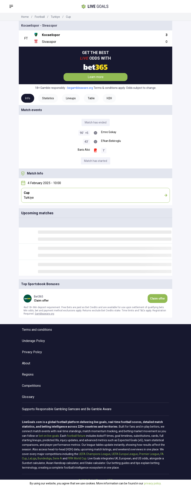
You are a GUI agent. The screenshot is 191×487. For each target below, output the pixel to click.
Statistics (48, 98)
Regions (28, 374)
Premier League (149, 454)
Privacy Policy (32, 352)
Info (27, 98)
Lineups (71, 98)
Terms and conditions (37, 330)
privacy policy (152, 483)
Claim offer (157, 298)
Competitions (31, 386)
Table (91, 98)
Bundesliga (45, 458)
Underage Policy (33, 341)
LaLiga (32, 458)
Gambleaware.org (44, 313)
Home (25, 16)
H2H (109, 98)
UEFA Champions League (94, 454)
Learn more (95, 77)
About (26, 363)
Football (40, 16)
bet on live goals (49, 435)
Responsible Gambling (51, 409)
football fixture (76, 435)
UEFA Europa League (125, 454)
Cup (68, 16)
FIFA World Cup (77, 458)
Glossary (28, 397)
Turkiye (55, 16)
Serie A (57, 458)
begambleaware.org (80, 87)
